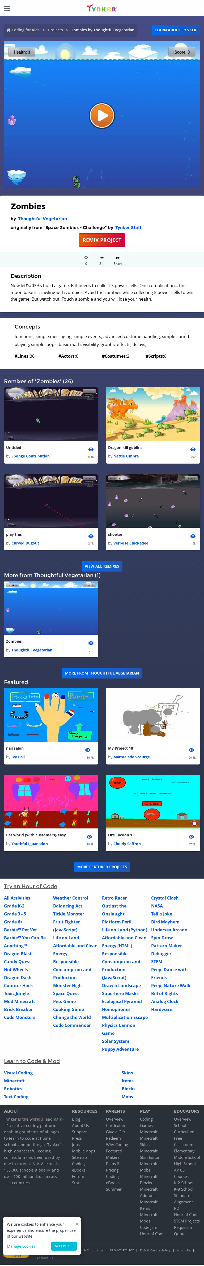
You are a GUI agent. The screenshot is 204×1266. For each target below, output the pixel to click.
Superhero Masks (120, 994)
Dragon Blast (18, 955)
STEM (156, 963)
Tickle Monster (68, 915)
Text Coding (16, 1098)
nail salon (15, 749)
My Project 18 (120, 749)
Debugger (161, 955)
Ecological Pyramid (122, 1002)
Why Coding (117, 1145)
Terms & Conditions (88, 1252)
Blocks (128, 1090)
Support (79, 1133)
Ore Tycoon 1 (120, 836)
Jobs (76, 1145)
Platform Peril (116, 923)
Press (77, 1139)
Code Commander (72, 1026)
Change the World (72, 1018)
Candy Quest (17, 963)
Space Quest (66, 994)
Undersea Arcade (169, 931)
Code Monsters (19, 1018)
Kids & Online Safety (155, 1252)
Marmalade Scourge (131, 757)
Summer (114, 1190)
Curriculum (116, 1126)
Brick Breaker (18, 1010)
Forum (78, 1177)
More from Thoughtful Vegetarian (102, 673)
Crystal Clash (165, 899)
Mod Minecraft (19, 1002)
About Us (80, 1126)
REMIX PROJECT (102, 240)
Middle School (187, 1158)
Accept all (64, 1246)
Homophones (116, 1010)
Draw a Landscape (121, 987)
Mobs (127, 1098)
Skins (127, 1074)
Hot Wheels (16, 971)
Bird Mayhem (165, 923)
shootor (115, 534)
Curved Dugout (25, 543)
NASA (157, 907)
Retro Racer (114, 899)
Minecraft (14, 1082)
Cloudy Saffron (127, 844)
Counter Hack (18, 987)
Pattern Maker (166, 947)
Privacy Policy (121, 1252)
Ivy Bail (18, 757)
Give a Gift (115, 1133)
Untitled (13, 447)
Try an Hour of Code (30, 887)
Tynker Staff (128, 227)
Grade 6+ (13, 923)
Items (128, 1082)
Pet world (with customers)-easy (36, 836)
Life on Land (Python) (124, 931)
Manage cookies (21, 1246)
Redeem (113, 1139)
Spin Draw (162, 939)
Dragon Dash (18, 979)
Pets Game (64, 1002)
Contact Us (45, 1259)
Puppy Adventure (120, 1050)
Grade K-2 (14, 907)
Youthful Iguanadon (29, 844)
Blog (76, 1120)
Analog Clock (164, 1002)
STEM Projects (187, 1222)
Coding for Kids (26, 29)
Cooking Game (68, 1010)
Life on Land (66, 939)
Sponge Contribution (30, 456)
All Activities (17, 899)
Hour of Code (152, 1235)
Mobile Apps (83, 1152)
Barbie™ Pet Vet (20, 931)
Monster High (67, 987)
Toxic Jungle (16, 994)
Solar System (115, 1042)
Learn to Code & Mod (32, 1062)
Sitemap (79, 1158)
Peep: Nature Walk (170, 987)
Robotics (13, 1090)
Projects (55, 29)
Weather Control (70, 899)
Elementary (184, 1152)
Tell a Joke (161, 915)
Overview (115, 1120)
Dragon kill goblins (125, 447)
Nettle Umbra (126, 456)
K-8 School (183, 1190)
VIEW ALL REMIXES (102, 566)
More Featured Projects (102, 868)
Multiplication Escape (125, 1018)
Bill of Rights (164, 994)
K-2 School (183, 1184)
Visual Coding (18, 1074)
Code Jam (148, 1228)
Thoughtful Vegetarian (42, 218)
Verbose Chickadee (130, 543)
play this (14, 534)
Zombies (14, 642)
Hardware (161, 1010)
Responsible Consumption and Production (72, 971)
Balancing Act (67, 907)
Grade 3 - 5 (15, 915)
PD (176, 1209)
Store (77, 1184)
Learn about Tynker (175, 29)
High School (185, 1165)
